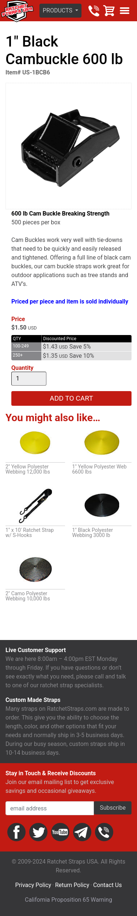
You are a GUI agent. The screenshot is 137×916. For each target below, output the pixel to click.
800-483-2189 (94, 11)
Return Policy (72, 885)
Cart (109, 11)
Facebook (16, 832)
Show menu (125, 11)
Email (82, 832)
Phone (104, 832)
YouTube (60, 832)
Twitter (38, 832)
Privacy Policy (33, 885)
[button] (60, 11)
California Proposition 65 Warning (68, 899)
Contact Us (107, 885)
